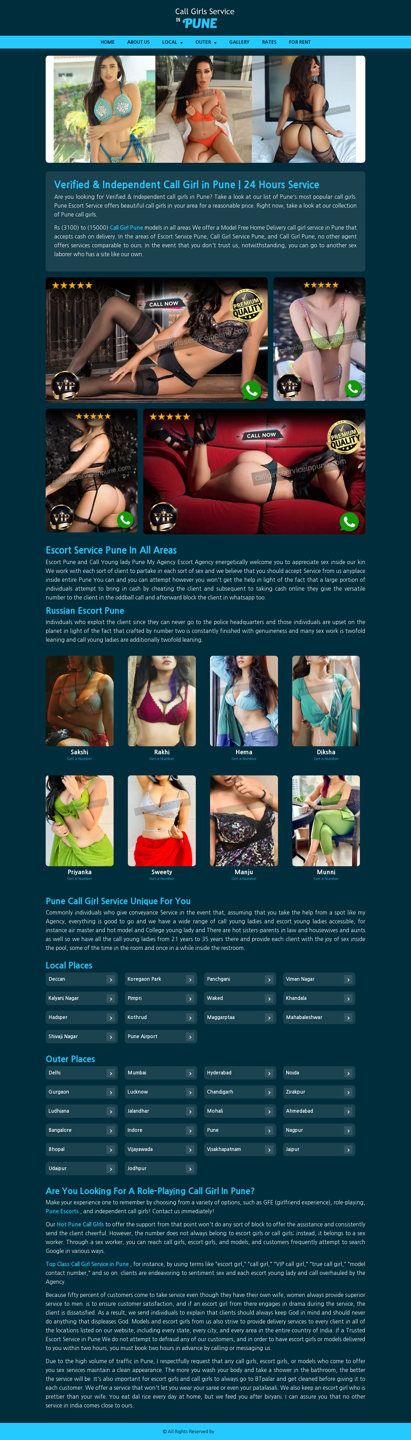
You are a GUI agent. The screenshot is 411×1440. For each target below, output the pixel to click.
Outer (206, 44)
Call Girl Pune (127, 227)
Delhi (55, 1072)
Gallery (239, 42)
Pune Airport (142, 1036)
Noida (292, 1072)
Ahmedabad (299, 1111)
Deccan (57, 979)
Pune (213, 1130)
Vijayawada (140, 1149)
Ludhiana (59, 1111)
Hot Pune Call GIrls (81, 1224)
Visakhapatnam (224, 1149)
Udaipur (58, 1168)
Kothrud (137, 1017)
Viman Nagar (300, 979)
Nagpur (294, 1130)
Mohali (215, 1111)
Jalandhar (138, 1111)
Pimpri (135, 998)
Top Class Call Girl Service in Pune (88, 1264)
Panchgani (218, 979)
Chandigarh (220, 1092)
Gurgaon (59, 1092)
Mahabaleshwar (304, 1017)
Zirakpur (295, 1092)
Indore (135, 1130)
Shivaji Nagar (63, 1036)
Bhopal (57, 1149)
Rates (269, 42)
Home (107, 42)
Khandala (296, 998)
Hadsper (58, 1017)
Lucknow (138, 1092)
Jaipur (292, 1149)
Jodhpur (137, 1168)
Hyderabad (219, 1072)
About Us (138, 42)
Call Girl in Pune (231, 1431)
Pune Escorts (63, 1211)
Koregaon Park (144, 979)
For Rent (300, 42)
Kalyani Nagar (64, 998)
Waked (215, 998)
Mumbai (137, 1072)
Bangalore (60, 1130)
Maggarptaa (221, 1017)
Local (172, 44)
